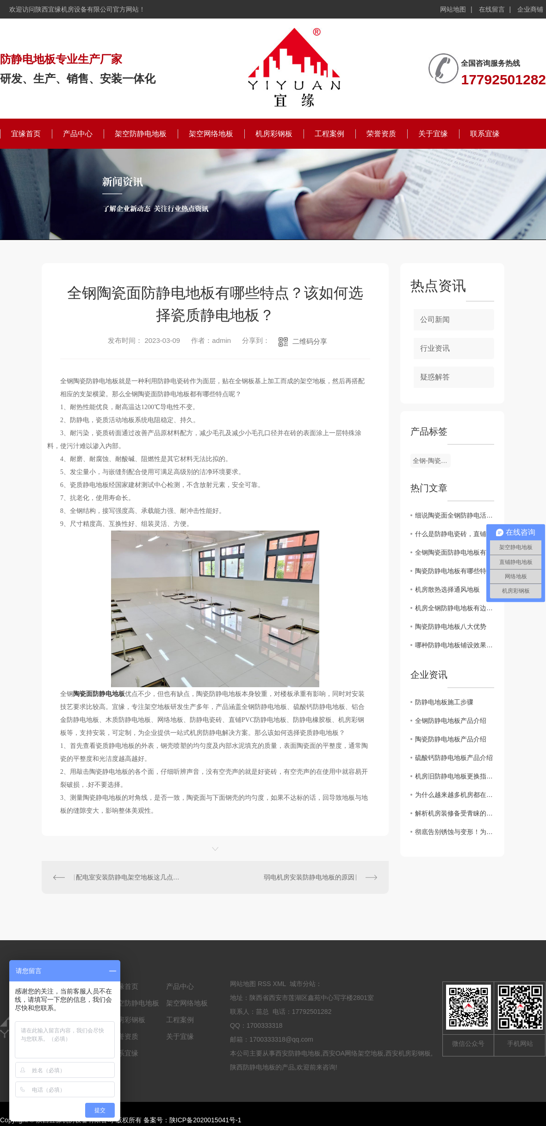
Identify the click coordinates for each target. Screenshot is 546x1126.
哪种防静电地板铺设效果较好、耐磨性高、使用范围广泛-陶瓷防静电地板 (454, 645)
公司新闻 (435, 319)
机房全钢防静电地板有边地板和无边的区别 (454, 608)
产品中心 (78, 134)
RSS (264, 983)
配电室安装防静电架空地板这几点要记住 (128, 877)
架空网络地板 (211, 134)
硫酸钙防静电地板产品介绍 (454, 757)
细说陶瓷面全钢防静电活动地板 (454, 515)
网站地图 (453, 9)
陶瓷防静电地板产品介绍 (450, 739)
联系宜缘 (485, 134)
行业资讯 (435, 348)
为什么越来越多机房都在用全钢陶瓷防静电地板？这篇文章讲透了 (454, 794)
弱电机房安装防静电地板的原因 (309, 877)
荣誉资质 (381, 134)
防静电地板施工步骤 (444, 702)
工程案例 (329, 134)
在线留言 (492, 9)
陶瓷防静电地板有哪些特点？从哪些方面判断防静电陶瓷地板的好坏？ (454, 571)
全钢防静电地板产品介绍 (450, 720)
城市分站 (303, 983)
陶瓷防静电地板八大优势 (450, 626)
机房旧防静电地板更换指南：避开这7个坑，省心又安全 (454, 776)
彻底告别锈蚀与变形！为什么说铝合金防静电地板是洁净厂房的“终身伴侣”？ (454, 831)
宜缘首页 (26, 134)
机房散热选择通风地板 (447, 589)
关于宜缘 (433, 134)
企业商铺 (530, 9)
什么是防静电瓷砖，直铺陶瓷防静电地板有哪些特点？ (454, 534)
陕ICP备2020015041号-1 (205, 1120)
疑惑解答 (435, 377)
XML (279, 983)
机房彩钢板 (273, 134)
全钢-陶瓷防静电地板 (432, 460)
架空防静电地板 (141, 134)
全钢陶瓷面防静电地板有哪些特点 (454, 552)
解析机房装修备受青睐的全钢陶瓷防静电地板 (454, 813)
